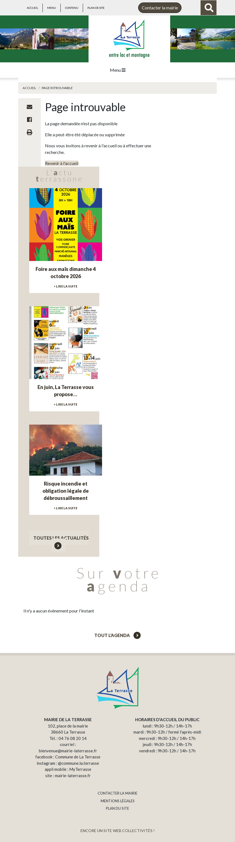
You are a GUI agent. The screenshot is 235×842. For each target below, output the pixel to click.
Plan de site (96, 7)
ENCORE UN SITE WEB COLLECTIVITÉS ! (118, 830)
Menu (51, 7)
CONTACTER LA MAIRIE (117, 793)
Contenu (71, 7)
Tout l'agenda (117, 635)
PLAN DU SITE (117, 808)
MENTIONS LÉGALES (118, 801)
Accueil (32, 7)
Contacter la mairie (160, 7)
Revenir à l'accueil (61, 163)
